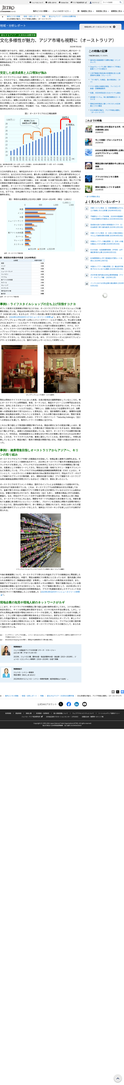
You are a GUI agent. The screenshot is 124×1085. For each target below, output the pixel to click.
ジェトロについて (37, 2)
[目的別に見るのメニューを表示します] (102, 11)
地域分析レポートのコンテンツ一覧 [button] (100, 27)
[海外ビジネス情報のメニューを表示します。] (41, 11)
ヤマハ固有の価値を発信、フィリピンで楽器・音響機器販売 (105, 87)
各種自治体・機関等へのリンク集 (92, 717)
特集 (43, 16)
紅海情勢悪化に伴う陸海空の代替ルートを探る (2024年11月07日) (106, 259)
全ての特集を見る (93, 196)
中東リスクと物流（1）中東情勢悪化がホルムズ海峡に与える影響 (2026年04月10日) (106, 209)
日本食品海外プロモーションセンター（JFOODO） (62, 717)
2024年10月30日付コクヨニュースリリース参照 (31, 317)
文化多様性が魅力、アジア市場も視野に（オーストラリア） (105, 111)
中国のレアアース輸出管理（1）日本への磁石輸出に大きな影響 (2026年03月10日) (106, 242)
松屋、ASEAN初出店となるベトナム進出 (105, 93)
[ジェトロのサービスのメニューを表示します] (61, 11)
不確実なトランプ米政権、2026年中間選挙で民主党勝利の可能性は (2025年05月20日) (106, 217)
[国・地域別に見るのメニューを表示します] (85, 11)
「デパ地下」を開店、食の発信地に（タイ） (105, 80)
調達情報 (18, 713)
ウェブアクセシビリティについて (83, 713)
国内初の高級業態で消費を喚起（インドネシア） (105, 61)
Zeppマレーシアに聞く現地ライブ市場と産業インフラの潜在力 (105, 67)
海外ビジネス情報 (13, 16)
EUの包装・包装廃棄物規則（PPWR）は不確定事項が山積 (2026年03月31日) (106, 250)
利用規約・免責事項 (42, 713)
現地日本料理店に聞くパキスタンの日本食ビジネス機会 (105, 104)
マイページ (95, 2)
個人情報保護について (61, 713)
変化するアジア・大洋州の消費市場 (62, 16)
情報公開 (29, 713)
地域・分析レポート (31, 16)
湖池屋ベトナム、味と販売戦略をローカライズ (105, 98)
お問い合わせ (52, 2)
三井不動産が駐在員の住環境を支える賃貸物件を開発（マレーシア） (105, 74)
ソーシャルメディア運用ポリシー (109, 713)
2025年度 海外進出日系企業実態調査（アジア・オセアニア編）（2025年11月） (106, 276)
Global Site (64, 2)
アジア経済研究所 (80, 2)
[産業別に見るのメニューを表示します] (117, 11)
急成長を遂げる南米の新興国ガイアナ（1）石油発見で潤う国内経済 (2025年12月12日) (106, 225)
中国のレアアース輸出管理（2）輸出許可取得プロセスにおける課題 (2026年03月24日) (106, 267)
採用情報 (8, 713)
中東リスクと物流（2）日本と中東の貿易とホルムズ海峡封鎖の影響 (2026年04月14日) (106, 234)
